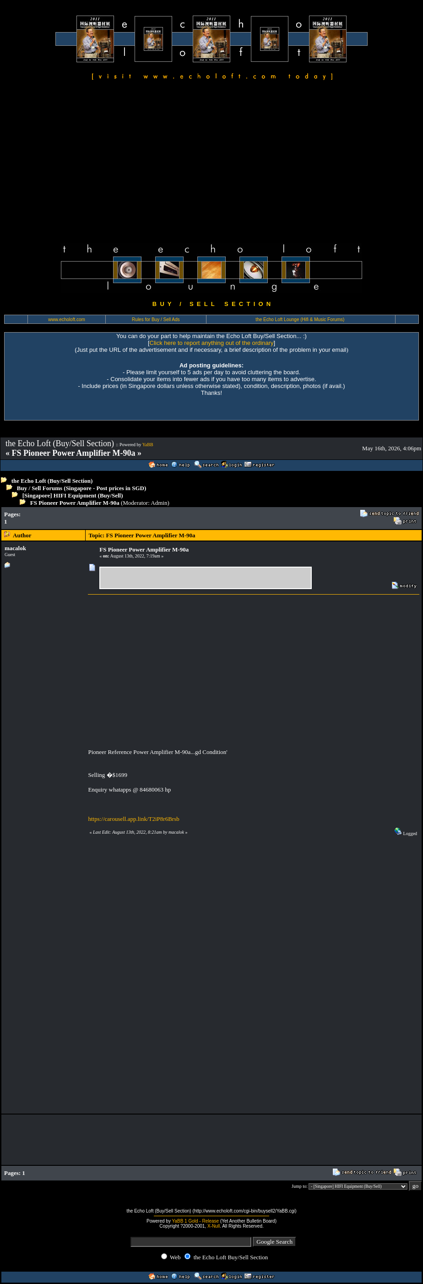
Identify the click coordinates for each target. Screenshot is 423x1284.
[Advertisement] (211, 163)
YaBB (147, 444)
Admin (159, 502)
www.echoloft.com (66, 319)
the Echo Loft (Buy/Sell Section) (52, 480)
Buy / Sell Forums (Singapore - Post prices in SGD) (81, 488)
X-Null (213, 1226)
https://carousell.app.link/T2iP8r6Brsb (133, 818)
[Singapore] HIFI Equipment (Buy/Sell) (72, 495)
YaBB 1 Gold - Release (195, 1221)
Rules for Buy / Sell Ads (156, 319)
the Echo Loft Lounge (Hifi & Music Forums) (299, 319)
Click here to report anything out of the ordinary (212, 342)
